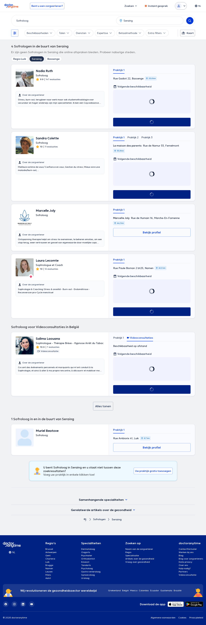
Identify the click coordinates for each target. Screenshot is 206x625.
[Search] (189, 20)
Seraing (37, 59)
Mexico (133, 590)
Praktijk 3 (146, 137)
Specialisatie (132, 555)
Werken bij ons (186, 552)
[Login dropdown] (181, 6)
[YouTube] (31, 604)
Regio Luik (19, 59)
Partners (183, 571)
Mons (48, 574)
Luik (47, 562)
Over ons (183, 565)
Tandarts (86, 565)
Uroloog (85, 578)
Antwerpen (51, 552)
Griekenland (114, 590)
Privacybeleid (196, 617)
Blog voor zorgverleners (191, 558)
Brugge (49, 565)
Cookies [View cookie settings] (182, 617)
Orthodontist (88, 558)
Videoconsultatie (187, 574)
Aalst (48, 578)
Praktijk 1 (118, 70)
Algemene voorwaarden (163, 617)
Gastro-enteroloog (91, 571)
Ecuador (154, 590)
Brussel (49, 549)
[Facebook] (6, 604)
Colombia (144, 590)
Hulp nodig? (185, 568)
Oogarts (85, 552)
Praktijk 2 (132, 137)
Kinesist (85, 562)
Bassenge (53, 59)
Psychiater (86, 555)
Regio (128, 552)
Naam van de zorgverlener (139, 549)
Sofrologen (99, 519)
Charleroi (50, 558)
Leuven (49, 571)
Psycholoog (87, 568)
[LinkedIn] (23, 604)
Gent (47, 555)
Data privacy (185, 562)
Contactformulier (188, 549)
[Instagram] (14, 604)
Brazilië (177, 590)
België (125, 590)
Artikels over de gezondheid (139, 558)
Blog (181, 555)
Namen (49, 568)
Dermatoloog (88, 549)
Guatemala (166, 590)
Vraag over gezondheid (137, 562)
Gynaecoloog (88, 574)
